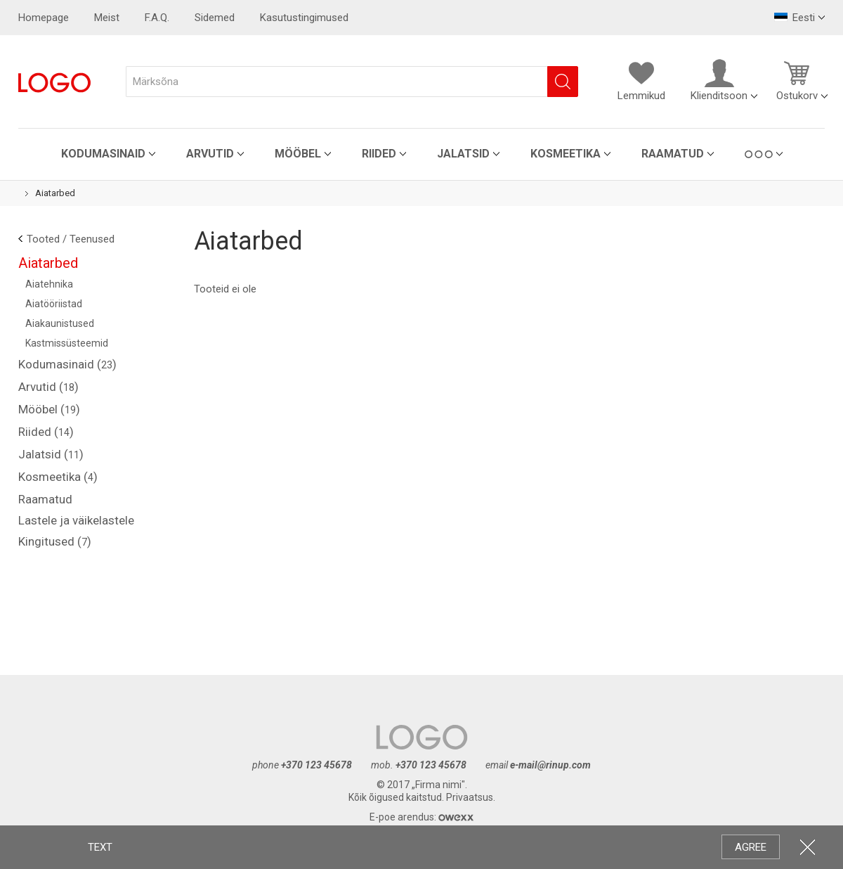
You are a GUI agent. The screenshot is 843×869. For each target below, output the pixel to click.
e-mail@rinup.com (550, 765)
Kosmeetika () (58, 477)
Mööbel (298, 153)
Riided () (46, 432)
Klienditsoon (719, 80)
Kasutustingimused (304, 17)
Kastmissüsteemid (66, 343)
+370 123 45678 (316, 765)
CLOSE (807, 847)
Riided (379, 153)
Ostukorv (797, 80)
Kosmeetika (565, 153)
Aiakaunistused (59, 323)
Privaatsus (469, 797)
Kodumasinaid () (67, 364)
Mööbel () (49, 409)
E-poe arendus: (421, 817)
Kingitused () (54, 541)
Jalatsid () (51, 454)
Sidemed (215, 17)
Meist (106, 17)
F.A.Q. (157, 17)
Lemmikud (641, 80)
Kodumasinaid (103, 153)
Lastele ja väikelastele (76, 520)
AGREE (750, 847)
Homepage (43, 17)
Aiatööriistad (53, 303)
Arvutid (210, 153)
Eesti (794, 17)
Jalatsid (463, 153)
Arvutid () (48, 387)
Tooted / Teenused (71, 239)
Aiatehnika (49, 284)
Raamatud (672, 153)
